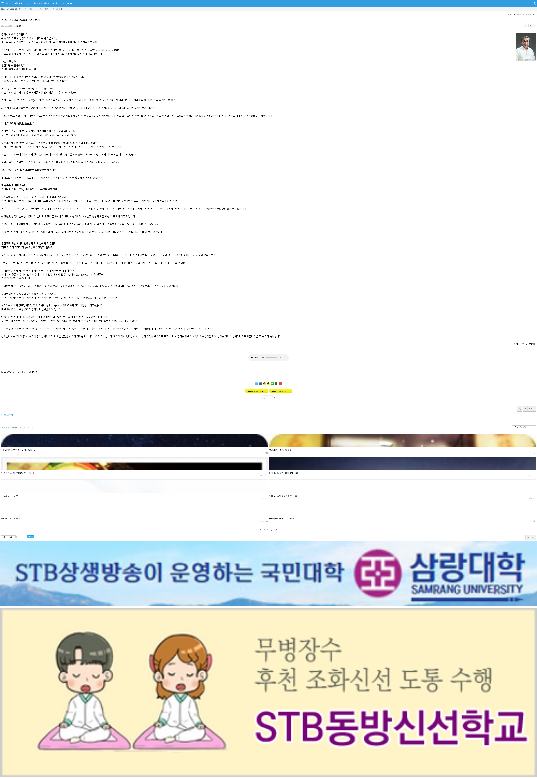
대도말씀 (18, 3)
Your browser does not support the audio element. (268, 357)
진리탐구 (27, 3)
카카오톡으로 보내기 (256, 391)
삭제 (525, 409)
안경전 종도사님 (44, 9)
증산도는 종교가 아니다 (11, 519)
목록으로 (532, 409)
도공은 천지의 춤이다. (10, 496)
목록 (528, 537)
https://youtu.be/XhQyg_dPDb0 (19, 372)
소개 (11, 3)
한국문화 (47, 3)
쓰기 (533, 537)
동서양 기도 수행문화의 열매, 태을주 (284, 473)
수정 (519, 409)
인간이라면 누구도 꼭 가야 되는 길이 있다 (18, 450)
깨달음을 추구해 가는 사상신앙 (282, 519)
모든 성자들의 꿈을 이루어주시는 (283, 496)
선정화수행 (37, 3)
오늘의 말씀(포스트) (9, 9)
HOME (510, 14)
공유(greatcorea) (267, 397)
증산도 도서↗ (58, 9)
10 (275, 530)
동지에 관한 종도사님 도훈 (280, 450)
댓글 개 (8, 414)
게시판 (56, 3)
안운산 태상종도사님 (27, 9)
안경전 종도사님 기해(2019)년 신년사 (16, 473)
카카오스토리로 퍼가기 (280, 391)
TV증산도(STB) (66, 3)
